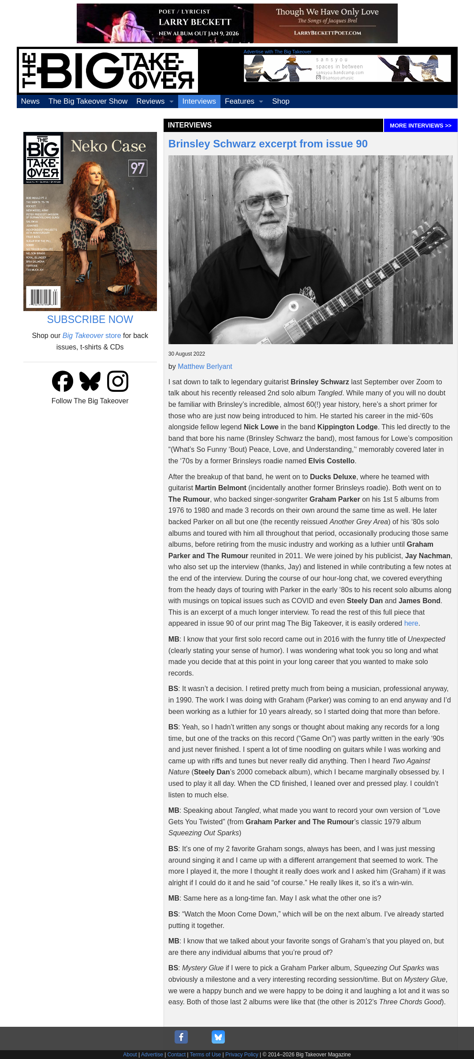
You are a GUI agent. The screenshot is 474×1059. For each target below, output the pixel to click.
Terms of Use (205, 1054)
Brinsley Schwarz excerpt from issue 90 (268, 144)
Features (239, 101)
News (30, 101)
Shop (281, 101)
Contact (177, 1054)
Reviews (150, 101)
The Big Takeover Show (88, 101)
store (92, 335)
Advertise (152, 1054)
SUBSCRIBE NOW (90, 319)
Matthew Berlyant (205, 366)
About (130, 1054)
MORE (421, 125)
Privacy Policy (241, 1054)
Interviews (199, 101)
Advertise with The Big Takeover (278, 51)
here (411, 623)
